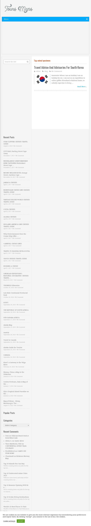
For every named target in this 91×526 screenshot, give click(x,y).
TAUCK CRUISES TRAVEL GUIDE (15, 258)
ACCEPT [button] (20, 521)
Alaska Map (7, 325)
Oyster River (19, 441)
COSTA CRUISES (9, 209)
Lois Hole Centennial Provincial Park (15, 294)
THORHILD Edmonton (11, 285)
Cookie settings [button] (9, 521)
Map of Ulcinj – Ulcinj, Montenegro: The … (11, 402)
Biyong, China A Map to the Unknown (13, 373)
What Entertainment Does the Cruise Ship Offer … (14, 235)
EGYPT (5, 302)
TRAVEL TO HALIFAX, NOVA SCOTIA (16, 251)
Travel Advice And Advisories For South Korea (59, 67)
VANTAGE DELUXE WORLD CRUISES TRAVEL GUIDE (16, 201)
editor (38, 71)
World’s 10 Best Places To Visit (14, 507)
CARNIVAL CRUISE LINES (12, 243)
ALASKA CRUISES (9, 217)
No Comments (57, 71)
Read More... (82, 86)
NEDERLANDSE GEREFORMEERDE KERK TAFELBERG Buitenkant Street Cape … (15, 163)
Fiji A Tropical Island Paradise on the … (16, 393)
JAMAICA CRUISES (10, 182)
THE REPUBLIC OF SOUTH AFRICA (15, 310)
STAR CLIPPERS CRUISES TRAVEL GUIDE (15, 143)
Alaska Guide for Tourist (12, 347)
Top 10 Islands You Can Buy (13, 464)
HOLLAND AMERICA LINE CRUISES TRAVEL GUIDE (16, 225)
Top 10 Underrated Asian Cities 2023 (15, 474)
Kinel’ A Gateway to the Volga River (14, 364)
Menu (6, 19)
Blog (46, 71)
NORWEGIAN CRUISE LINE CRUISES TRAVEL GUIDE (16, 191)
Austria (6, 332)
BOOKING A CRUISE (10, 266)
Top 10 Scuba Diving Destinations (16, 497)
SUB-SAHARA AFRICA (11, 317)
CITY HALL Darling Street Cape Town (15, 152)
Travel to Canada (9, 340)
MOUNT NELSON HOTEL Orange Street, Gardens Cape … (15, 174)
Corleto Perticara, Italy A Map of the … (15, 383)
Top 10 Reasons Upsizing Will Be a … (15, 486)
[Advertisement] (45, 39)
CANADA (6, 355)
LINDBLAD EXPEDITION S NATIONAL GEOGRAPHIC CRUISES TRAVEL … (15, 276)
